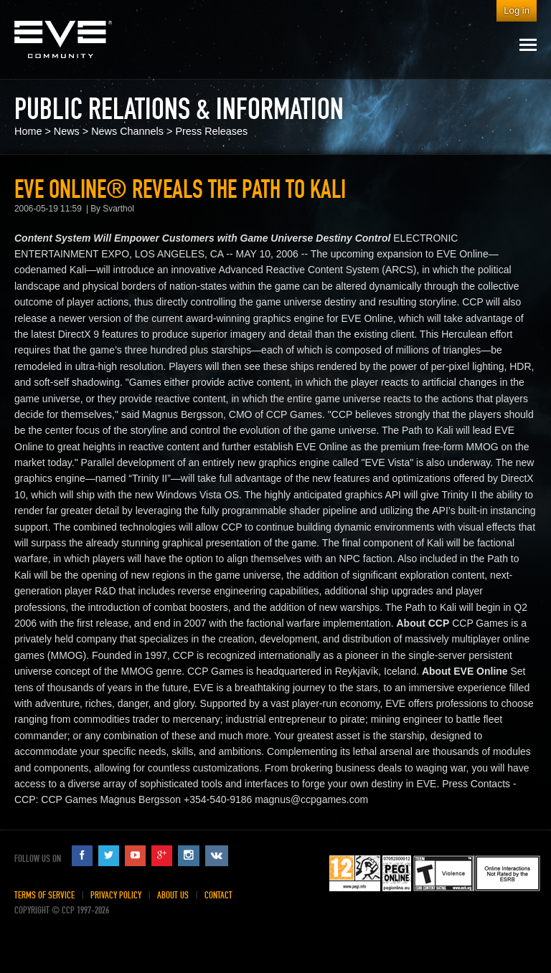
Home (28, 131)
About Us (173, 895)
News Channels (127, 131)
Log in (516, 10)
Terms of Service (44, 895)
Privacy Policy (115, 895)
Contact (218, 895)
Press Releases (211, 131)
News (67, 131)
